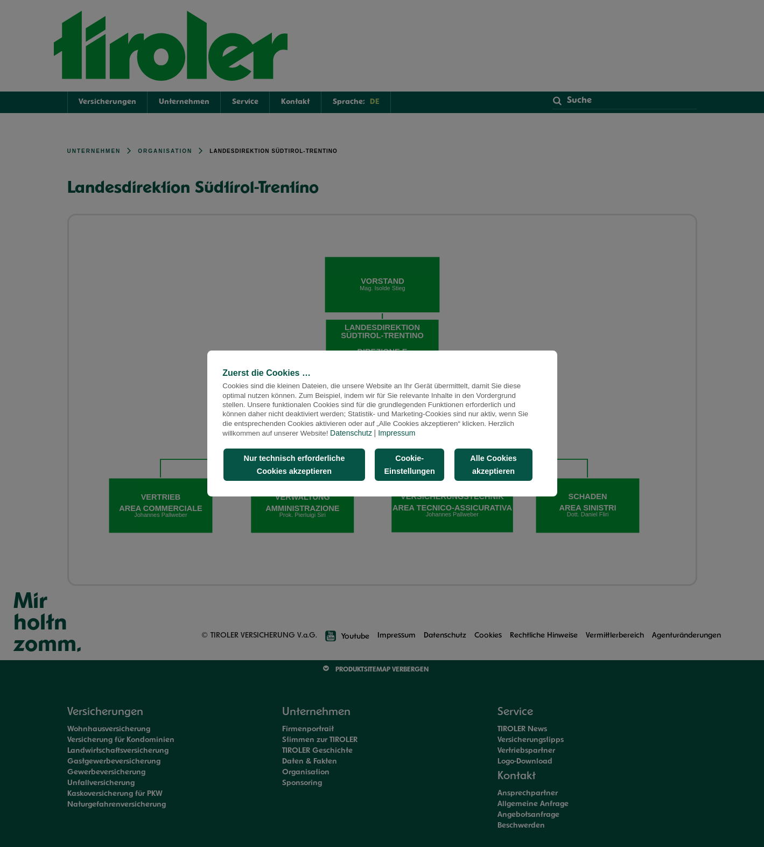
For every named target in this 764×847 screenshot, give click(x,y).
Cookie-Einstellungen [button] (409, 464)
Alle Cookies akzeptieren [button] (493, 464)
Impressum (396, 433)
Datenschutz (351, 433)
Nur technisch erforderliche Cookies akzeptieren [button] (294, 464)
